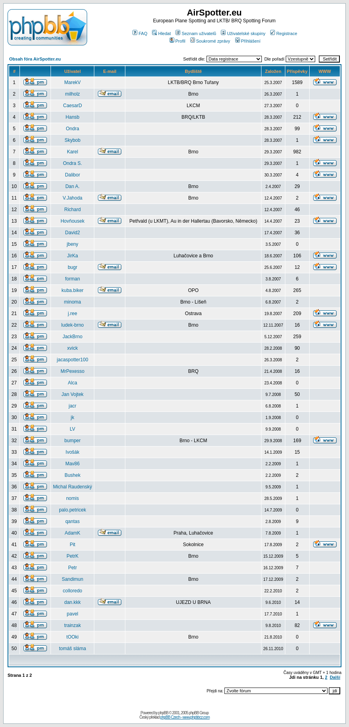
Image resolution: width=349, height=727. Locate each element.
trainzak (72, 625)
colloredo (72, 591)
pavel (72, 614)
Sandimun (72, 579)
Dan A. (72, 186)
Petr (72, 567)
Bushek (72, 475)
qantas (72, 521)
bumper (72, 440)
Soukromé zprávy (210, 41)
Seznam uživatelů (195, 33)
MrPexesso (72, 371)
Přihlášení (248, 41)
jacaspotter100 (72, 360)
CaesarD (72, 105)
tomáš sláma (72, 648)
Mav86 (72, 463)
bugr (72, 267)
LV (72, 429)
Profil (177, 41)
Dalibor (72, 175)
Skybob (72, 140)
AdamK (72, 533)
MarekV (72, 82)
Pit (72, 544)
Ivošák (73, 452)
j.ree (72, 313)
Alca (72, 383)
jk (72, 417)
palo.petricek (72, 510)
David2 (72, 232)
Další (335, 677)
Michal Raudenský (72, 487)
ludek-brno (72, 325)
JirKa (72, 256)
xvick (72, 348)
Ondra (72, 128)
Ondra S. (72, 163)
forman (72, 279)
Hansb (73, 117)
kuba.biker (73, 290)
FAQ (140, 33)
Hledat (161, 33)
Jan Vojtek (73, 394)
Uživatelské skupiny (243, 33)
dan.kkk (72, 602)
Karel (72, 152)
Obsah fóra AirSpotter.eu (35, 59)
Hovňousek (72, 221)
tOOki (72, 637)
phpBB (163, 713)
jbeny (72, 244)
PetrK (72, 556)
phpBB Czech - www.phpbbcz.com (184, 717)
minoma (72, 302)
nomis (72, 498)
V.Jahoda (72, 198)
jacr (72, 406)
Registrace (283, 33)
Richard (72, 209)
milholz (72, 94)
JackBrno (72, 336)
